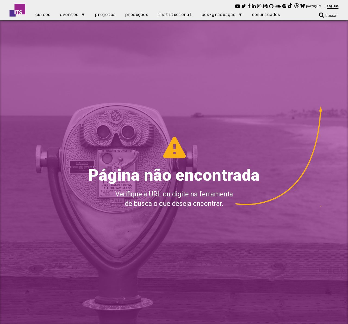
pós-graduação (218, 14)
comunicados (266, 14)
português (314, 6)
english (332, 6)
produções (136, 14)
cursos (42, 14)
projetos (105, 14)
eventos (69, 14)
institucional (175, 14)
